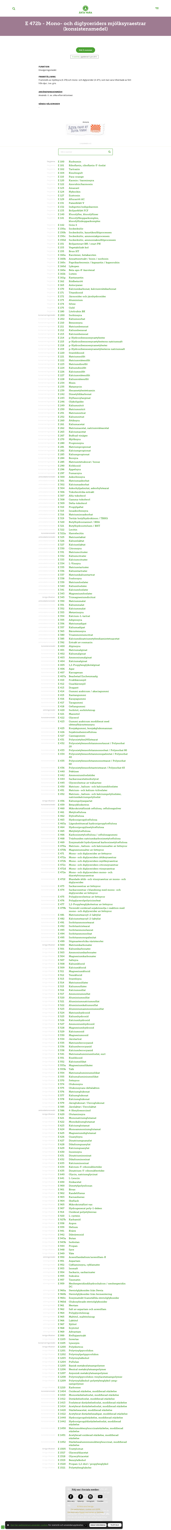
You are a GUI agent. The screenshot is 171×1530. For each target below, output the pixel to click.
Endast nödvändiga (98, 1525)
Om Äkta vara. (73, 1512)
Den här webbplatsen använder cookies (29, 1525)
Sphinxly (100, 1512)
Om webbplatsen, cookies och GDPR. (85, 1509)
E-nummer (76, 57)
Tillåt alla (114, 1525)
